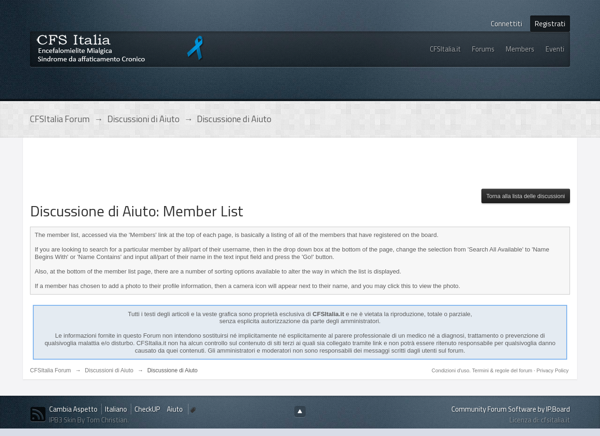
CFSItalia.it (445, 49)
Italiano (116, 409)
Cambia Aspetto (73, 409)
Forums (483, 49)
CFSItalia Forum (50, 370)
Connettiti (506, 23)
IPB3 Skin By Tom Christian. (89, 419)
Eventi (555, 49)
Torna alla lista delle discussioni (526, 196)
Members (520, 49)
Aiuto (175, 409)
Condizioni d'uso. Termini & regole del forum (483, 370)
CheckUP (147, 409)
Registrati (550, 23)
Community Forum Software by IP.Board (510, 409)
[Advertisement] (200, 166)
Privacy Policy (553, 370)
